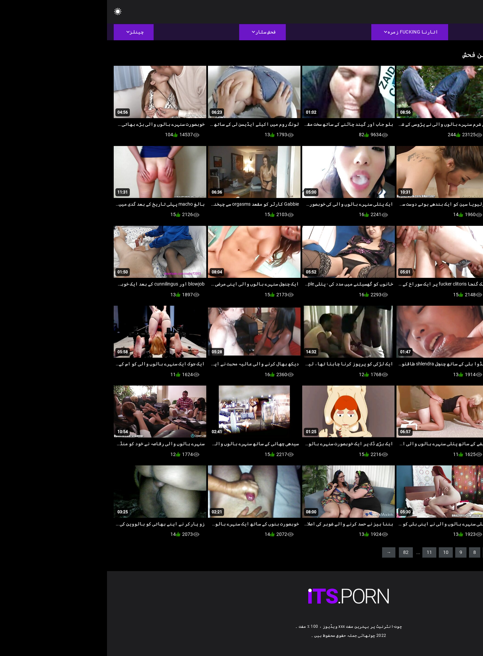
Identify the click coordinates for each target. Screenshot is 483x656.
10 (338, 552)
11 (322, 552)
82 (299, 552)
